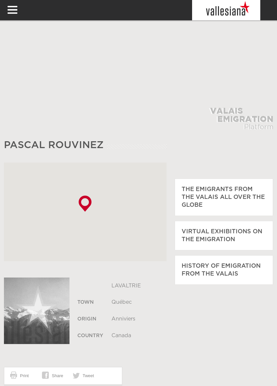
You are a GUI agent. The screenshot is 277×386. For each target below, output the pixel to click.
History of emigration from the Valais (221, 270)
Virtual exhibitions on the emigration (222, 235)
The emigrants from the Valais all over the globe (223, 197)
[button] (85, 204)
